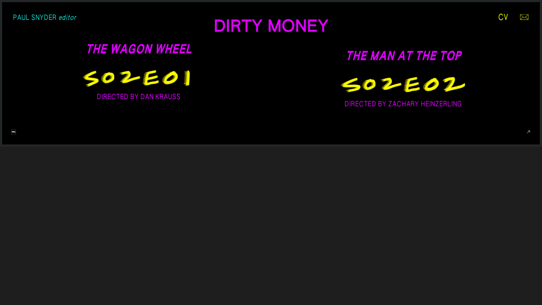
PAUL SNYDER (44, 18)
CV (503, 18)
